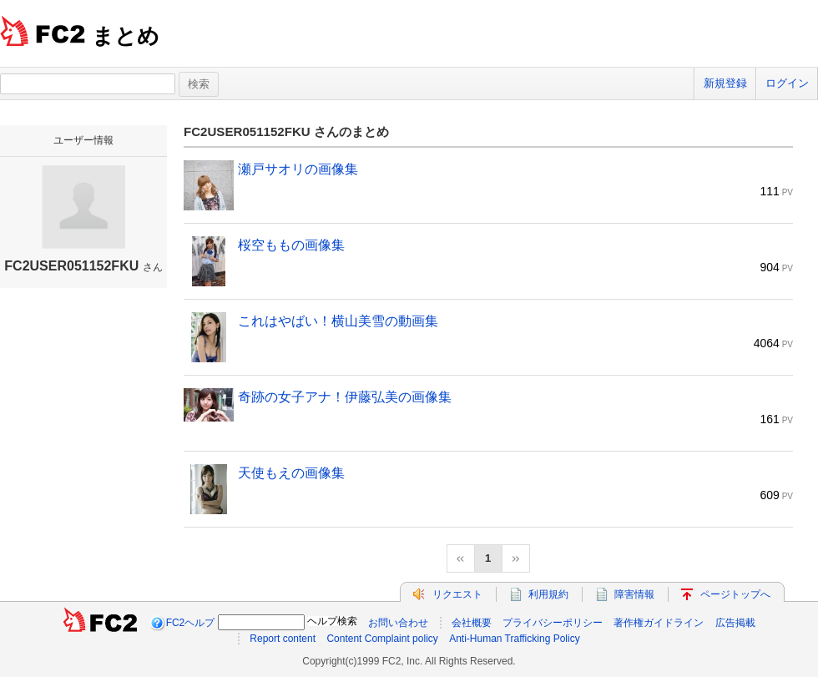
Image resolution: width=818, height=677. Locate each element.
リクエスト (457, 594)
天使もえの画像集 (291, 473)
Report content (283, 638)
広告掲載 (735, 623)
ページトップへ (735, 594)
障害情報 (634, 594)
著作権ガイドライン (659, 623)
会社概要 (472, 623)
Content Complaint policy (381, 638)
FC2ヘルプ (190, 623)
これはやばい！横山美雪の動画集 (338, 321)
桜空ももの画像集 (291, 245)
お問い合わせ (398, 623)
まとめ (125, 35)
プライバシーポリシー (552, 623)
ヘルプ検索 (332, 621)
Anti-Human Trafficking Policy (514, 638)
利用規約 (548, 594)
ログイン (787, 83)
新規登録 (725, 83)
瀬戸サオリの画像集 (298, 169)
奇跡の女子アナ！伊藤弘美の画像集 (345, 397)
